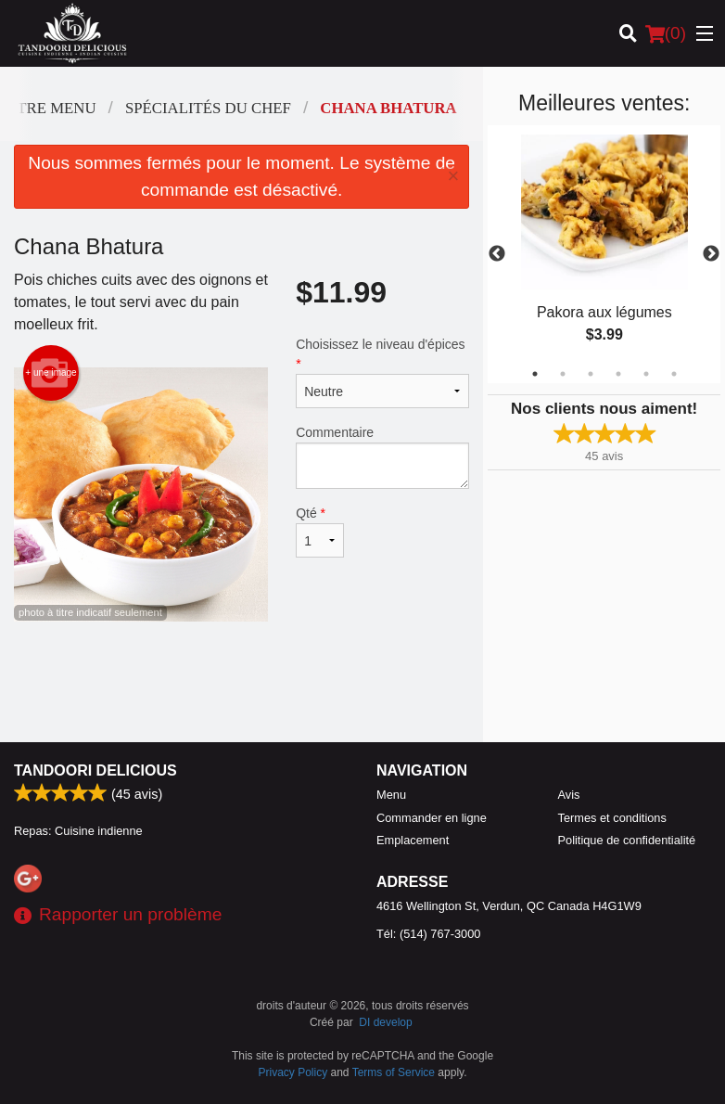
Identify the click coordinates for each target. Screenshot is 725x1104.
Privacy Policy (293, 1072)
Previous (497, 254)
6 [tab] (674, 374)
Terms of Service (393, 1072)
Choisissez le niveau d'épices (382, 372)
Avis (569, 795)
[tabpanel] (604, 254)
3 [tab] (590, 374)
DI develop (385, 1022)
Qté (320, 532)
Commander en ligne (431, 818)
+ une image (50, 373)
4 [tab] (618, 374)
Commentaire (382, 457)
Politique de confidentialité (627, 840)
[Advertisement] (241, 681)
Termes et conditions (612, 818)
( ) (665, 33)
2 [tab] (562, 374)
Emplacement (412, 840)
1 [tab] (535, 374)
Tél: (428, 934)
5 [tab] (646, 374)
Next (711, 254)
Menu (391, 795)
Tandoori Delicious (95, 770)
